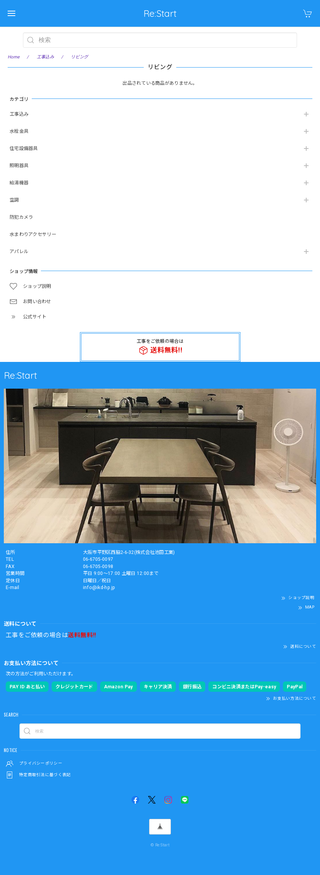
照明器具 (19, 165)
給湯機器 (19, 183)
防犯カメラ (21, 217)
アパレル (19, 251)
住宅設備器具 (24, 148)
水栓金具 (19, 131)
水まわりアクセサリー (33, 234)
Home (13, 57)
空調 (14, 200)
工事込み (19, 114)
